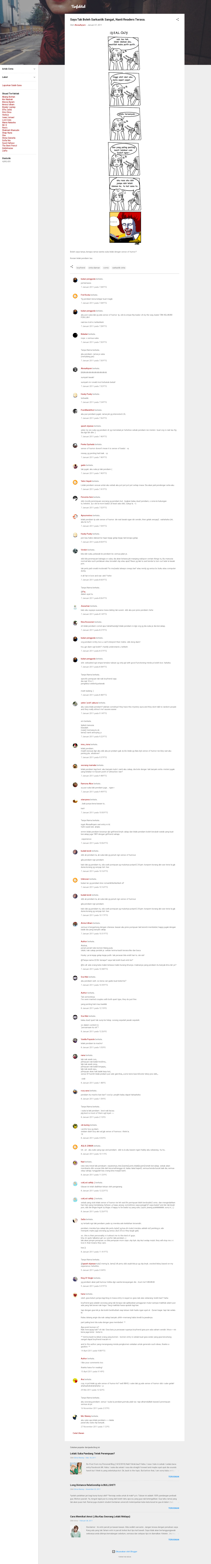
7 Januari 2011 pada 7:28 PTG (94, 287)
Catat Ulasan (78, 1433)
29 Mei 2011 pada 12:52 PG (92, 1390)
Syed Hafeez (8, 143)
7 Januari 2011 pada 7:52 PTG (94, 507)
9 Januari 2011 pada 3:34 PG (93, 1270)
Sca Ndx (84, 977)
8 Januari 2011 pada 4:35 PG (93, 1138)
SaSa (83, 1219)
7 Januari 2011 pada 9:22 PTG (94, 736)
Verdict (84, 550)
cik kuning (85, 1125)
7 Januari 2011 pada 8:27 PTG (94, 630)
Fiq (84, 591)
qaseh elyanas (87, 426)
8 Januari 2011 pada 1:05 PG (93, 1047)
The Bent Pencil (9, 145)
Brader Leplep (8, 107)
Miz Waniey (86, 1416)
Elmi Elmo (6, 112)
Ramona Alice (87, 783)
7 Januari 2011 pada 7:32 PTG (94, 386)
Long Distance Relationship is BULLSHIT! (92, 1485)
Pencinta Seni (87, 497)
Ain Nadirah (7, 99)
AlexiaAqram (86, 368)
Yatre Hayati (86, 481)
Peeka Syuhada (87, 444)
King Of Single (87, 1278)
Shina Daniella (8, 138)
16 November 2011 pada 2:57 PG (95, 1408)
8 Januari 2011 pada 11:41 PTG (94, 1252)
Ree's (4, 127)
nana (83, 1055)
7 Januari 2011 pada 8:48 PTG (94, 695)
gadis (83, 465)
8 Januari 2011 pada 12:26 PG (94, 1031)
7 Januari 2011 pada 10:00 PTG (94, 812)
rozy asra (85, 1090)
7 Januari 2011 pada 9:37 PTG (94, 757)
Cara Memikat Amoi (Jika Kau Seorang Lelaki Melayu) (100, 1516)
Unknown (85, 879)
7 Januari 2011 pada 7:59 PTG (94, 526)
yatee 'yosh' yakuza (89, 703)
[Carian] (182, 7)
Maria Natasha (9, 122)
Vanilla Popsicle (88, 1039)
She (4, 135)
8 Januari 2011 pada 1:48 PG (93, 1083)
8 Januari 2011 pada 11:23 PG (94, 1175)
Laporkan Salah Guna (12, 85)
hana (83, 1294)
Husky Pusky (86, 394)
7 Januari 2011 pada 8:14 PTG (94, 614)
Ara (82, 1379)
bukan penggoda (88, 279)
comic (106, 268)
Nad (82, 1162)
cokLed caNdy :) (88, 1182)
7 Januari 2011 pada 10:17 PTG (94, 915)
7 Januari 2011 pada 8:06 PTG (94, 598)
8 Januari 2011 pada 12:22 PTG (94, 1190)
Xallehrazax (7, 148)
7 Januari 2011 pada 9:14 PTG (94, 713)
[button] (177, 20)
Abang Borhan (8, 97)
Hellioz (5, 115)
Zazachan (85, 606)
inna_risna (85, 744)
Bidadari (84, 334)
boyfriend (81, 268)
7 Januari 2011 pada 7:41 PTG (94, 489)
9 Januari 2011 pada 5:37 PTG (94, 1286)
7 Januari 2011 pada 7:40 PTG (94, 436)
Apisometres (86, 515)
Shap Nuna (7, 133)
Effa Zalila (7, 109)
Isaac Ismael (8, 117)
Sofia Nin (6, 140)
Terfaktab (78, 6)
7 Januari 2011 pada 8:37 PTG (94, 651)
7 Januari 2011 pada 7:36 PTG (94, 418)
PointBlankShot (87, 410)
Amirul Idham (87, 923)
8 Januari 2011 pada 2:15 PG (93, 1117)
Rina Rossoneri (87, 622)
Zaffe (4, 150)
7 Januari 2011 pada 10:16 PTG (94, 871)
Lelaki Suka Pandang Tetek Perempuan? (92, 1453)
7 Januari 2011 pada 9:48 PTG (94, 776)
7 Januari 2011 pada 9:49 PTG (94, 792)
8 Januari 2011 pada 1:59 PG (93, 1099)
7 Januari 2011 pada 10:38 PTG (94, 969)
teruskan (173, 1476)
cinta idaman (94, 268)
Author (84, 941)
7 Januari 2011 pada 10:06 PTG (94, 843)
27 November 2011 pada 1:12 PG (95, 1426)
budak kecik (86, 851)
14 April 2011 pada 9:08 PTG (93, 1351)
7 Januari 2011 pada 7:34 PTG (94, 402)
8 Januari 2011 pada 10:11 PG (94, 1154)
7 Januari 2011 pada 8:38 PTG (94, 667)
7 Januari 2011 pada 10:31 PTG (94, 933)
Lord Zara (6, 120)
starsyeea (85, 799)
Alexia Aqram (8, 102)
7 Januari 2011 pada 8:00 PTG (94, 542)
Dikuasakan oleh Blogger (124, 1551)
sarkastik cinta (118, 268)
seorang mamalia (88, 765)
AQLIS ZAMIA (87, 1146)
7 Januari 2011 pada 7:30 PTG (94, 342)
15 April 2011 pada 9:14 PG (92, 1371)
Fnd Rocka (85, 295)
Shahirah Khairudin (10, 130)
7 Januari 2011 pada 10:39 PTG (94, 985)
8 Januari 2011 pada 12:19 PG (94, 1008)
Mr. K (4, 125)
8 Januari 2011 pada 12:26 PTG (94, 1211)
